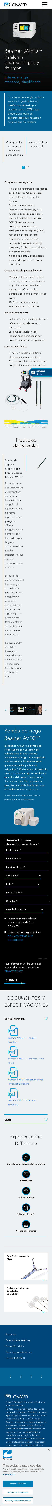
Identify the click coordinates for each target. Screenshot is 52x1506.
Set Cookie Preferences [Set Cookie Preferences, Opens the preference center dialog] (18, 1492)
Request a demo (38, 372)
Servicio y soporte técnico (19, 1352)
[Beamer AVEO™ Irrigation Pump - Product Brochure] (26, 1077)
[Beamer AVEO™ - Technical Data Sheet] (26, 1056)
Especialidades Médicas (18, 1340)
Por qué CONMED (15, 1358)
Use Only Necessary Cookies (18, 1501)
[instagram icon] (21, 1376)
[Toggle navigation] (45, 4)
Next (45, 710)
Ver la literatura (14, 1019)
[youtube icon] (41, 1376)
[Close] (49, 1450)
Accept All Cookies (18, 1484)
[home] (15, 4)
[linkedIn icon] (31, 1376)
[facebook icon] (10, 1376)
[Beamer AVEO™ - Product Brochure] (26, 1035)
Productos (11, 1334)
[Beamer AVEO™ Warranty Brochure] (26, 1098)
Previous (6, 710)
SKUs (8, 1119)
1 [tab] (23, 167)
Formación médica (15, 1346)
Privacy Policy (9, 1474)
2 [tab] (28, 167)
